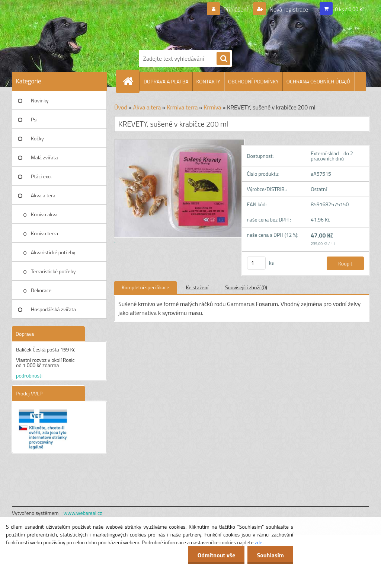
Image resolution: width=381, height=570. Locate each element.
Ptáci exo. (41, 176)
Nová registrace (288, 9)
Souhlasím (270, 555)
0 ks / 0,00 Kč (350, 9)
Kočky (37, 138)
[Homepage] (131, 81)
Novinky (39, 100)
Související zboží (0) (246, 287)
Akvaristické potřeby (53, 252)
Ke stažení (197, 287)
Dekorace (41, 290)
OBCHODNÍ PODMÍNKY (253, 81)
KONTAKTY (208, 81)
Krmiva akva (44, 214)
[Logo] (198, 23)
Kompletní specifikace (145, 287)
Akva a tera (43, 195)
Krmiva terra (44, 233)
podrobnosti (29, 375)
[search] (223, 59)
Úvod (120, 107)
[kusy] (256, 263)
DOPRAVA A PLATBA (166, 81)
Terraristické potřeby (53, 271)
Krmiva (212, 107)
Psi (34, 119)
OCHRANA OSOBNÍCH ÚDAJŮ (318, 81)
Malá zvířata (44, 157)
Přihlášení (235, 9)
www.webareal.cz (83, 513)
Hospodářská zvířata (53, 309)
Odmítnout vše (217, 555)
